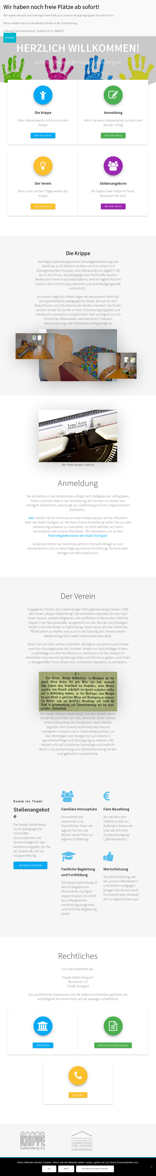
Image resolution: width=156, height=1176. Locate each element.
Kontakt (78, 1095)
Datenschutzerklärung (113, 1045)
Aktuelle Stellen (30, 865)
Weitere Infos (43, 135)
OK (49, 1169)
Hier (31, 518)
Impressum (43, 1045)
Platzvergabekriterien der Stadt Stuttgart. (78, 535)
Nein (66, 1169)
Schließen (10, 37)
